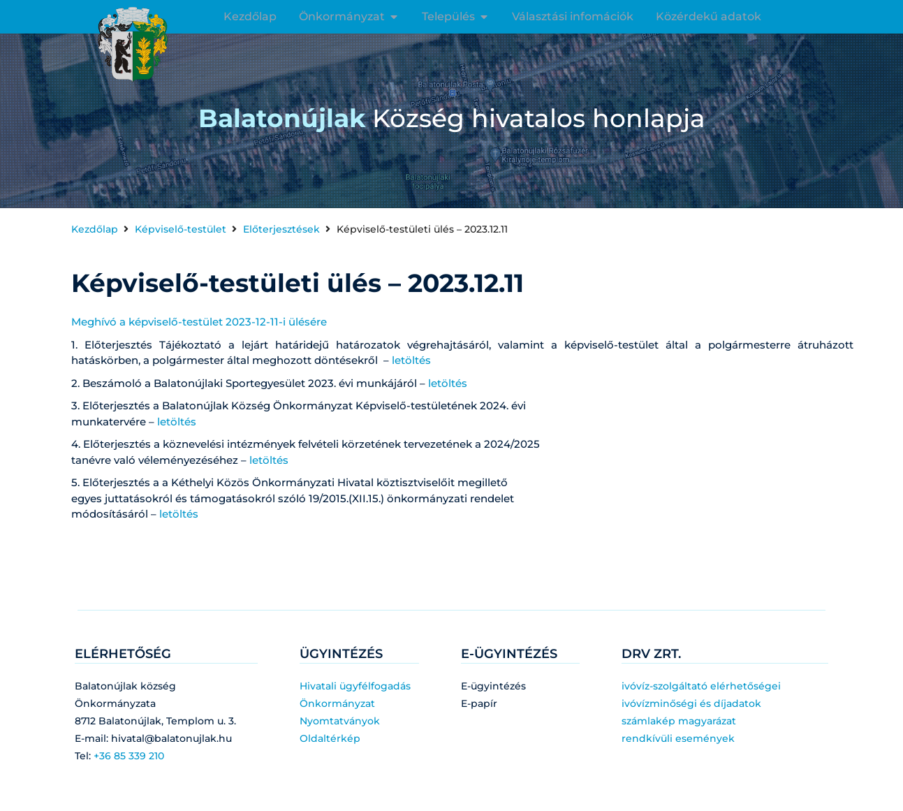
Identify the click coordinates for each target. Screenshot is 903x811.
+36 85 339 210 (129, 756)
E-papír (479, 703)
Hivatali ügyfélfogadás (355, 686)
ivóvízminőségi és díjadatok (691, 703)
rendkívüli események (678, 738)
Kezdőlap (94, 229)
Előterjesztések (281, 229)
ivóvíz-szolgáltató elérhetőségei (701, 686)
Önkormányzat (337, 703)
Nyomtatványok (340, 721)
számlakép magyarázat (679, 721)
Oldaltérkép (330, 738)
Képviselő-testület (180, 229)
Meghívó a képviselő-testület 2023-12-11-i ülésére (199, 321)
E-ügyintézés (493, 686)
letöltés (411, 360)
